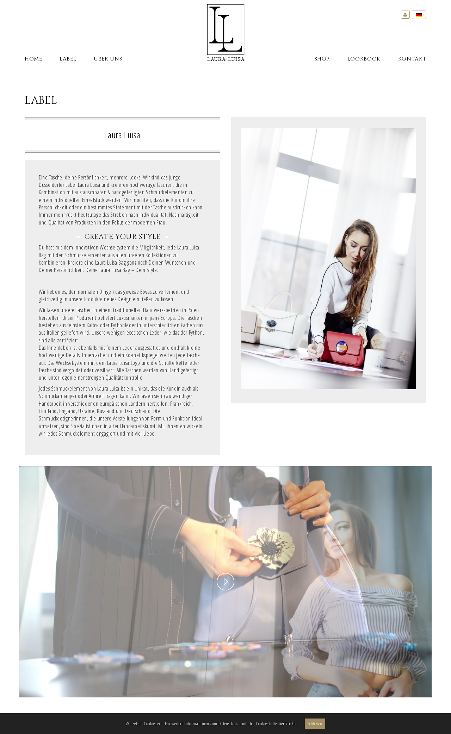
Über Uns (108, 59)
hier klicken (288, 723)
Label (68, 59)
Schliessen (315, 723)
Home (33, 59)
